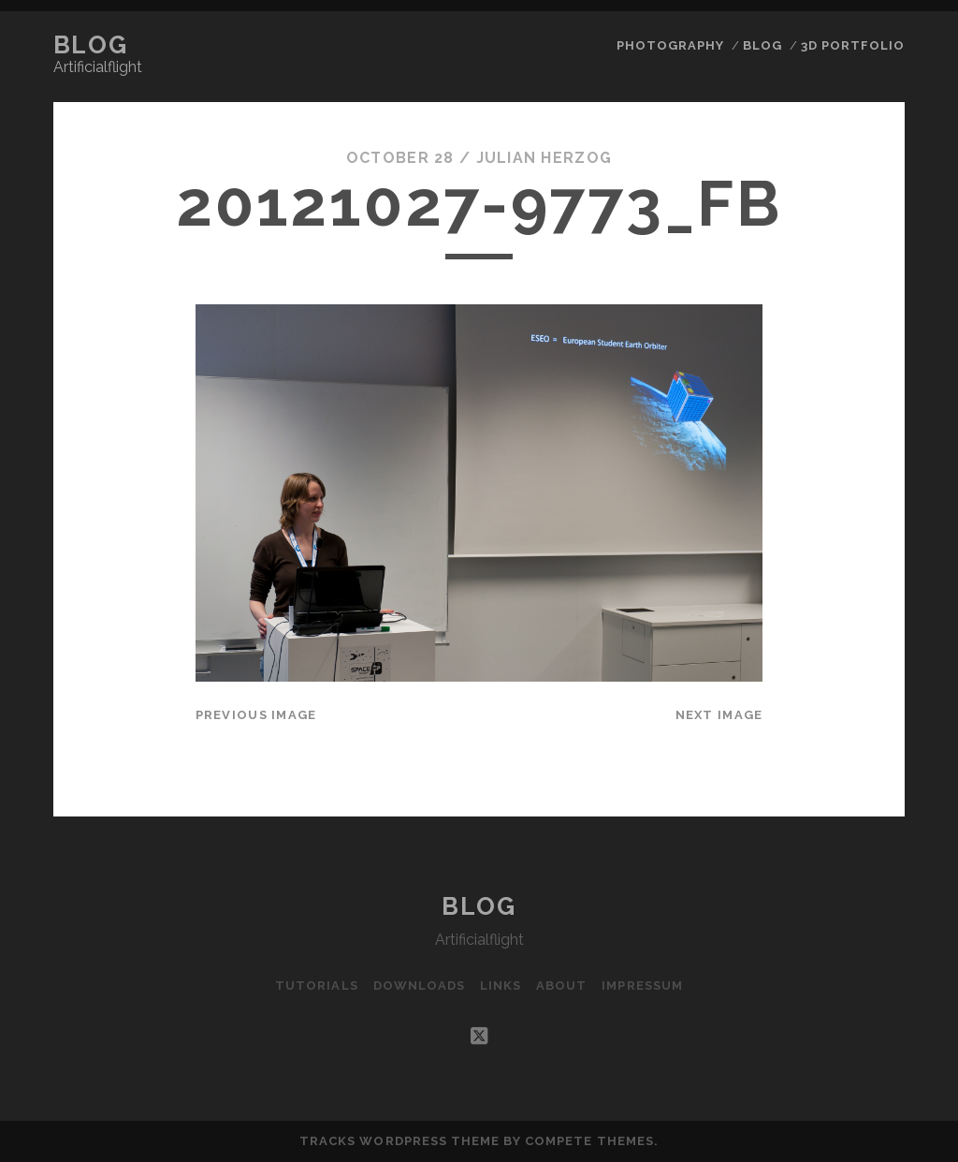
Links (500, 985)
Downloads (419, 985)
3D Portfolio (853, 45)
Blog (90, 45)
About (561, 985)
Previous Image (256, 715)
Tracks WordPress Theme (399, 1141)
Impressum (642, 985)
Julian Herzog (544, 158)
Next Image (719, 715)
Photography (670, 45)
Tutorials (316, 985)
